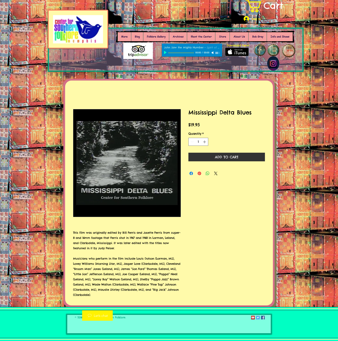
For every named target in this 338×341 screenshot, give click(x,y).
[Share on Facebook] (191, 173)
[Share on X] (215, 173)
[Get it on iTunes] (237, 52)
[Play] (165, 52)
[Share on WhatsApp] (207, 173)
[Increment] (205, 142)
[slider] (218, 53)
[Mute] (213, 53)
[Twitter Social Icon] (258, 317)
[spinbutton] (198, 142)
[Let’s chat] (97, 315)
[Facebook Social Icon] (263, 317)
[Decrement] (191, 142)
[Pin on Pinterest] (199, 173)
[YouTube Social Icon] (253, 317)
